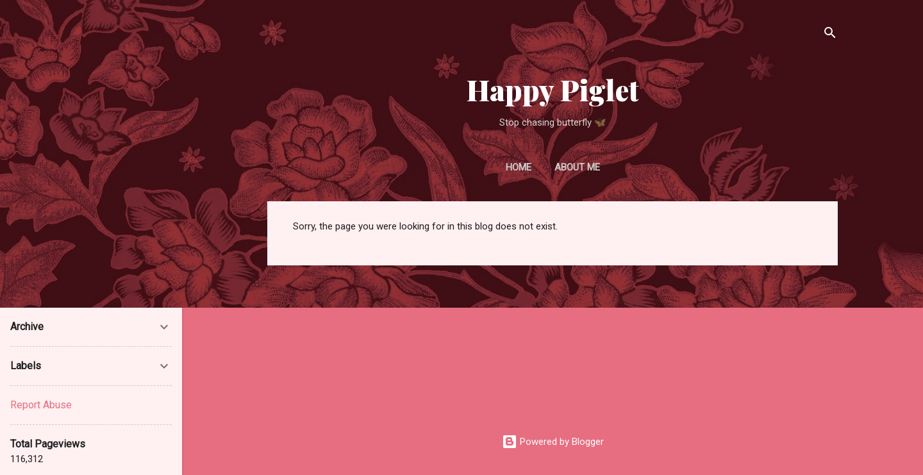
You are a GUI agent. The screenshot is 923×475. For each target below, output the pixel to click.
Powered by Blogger (553, 441)
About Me (577, 167)
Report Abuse (41, 405)
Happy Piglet (553, 89)
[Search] (830, 34)
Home (518, 167)
